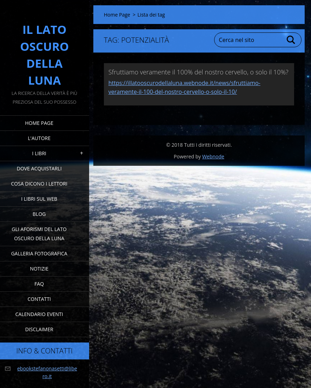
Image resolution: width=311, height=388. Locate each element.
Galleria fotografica (39, 253)
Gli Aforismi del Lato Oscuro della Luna (39, 234)
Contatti (39, 299)
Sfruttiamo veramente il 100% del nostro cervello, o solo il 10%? (198, 72)
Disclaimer (39, 329)
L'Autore (39, 138)
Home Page (39, 123)
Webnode (213, 156)
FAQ (39, 283)
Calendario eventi (39, 314)
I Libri (39, 153)
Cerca (291, 40)
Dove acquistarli (39, 168)
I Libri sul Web (39, 198)
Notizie (39, 268)
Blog (39, 214)
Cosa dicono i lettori (39, 183)
